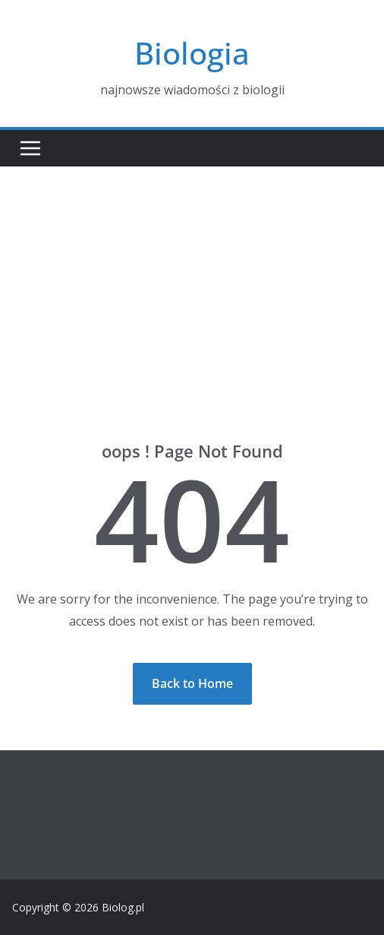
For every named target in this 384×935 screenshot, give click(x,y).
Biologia (192, 53)
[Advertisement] (192, 280)
